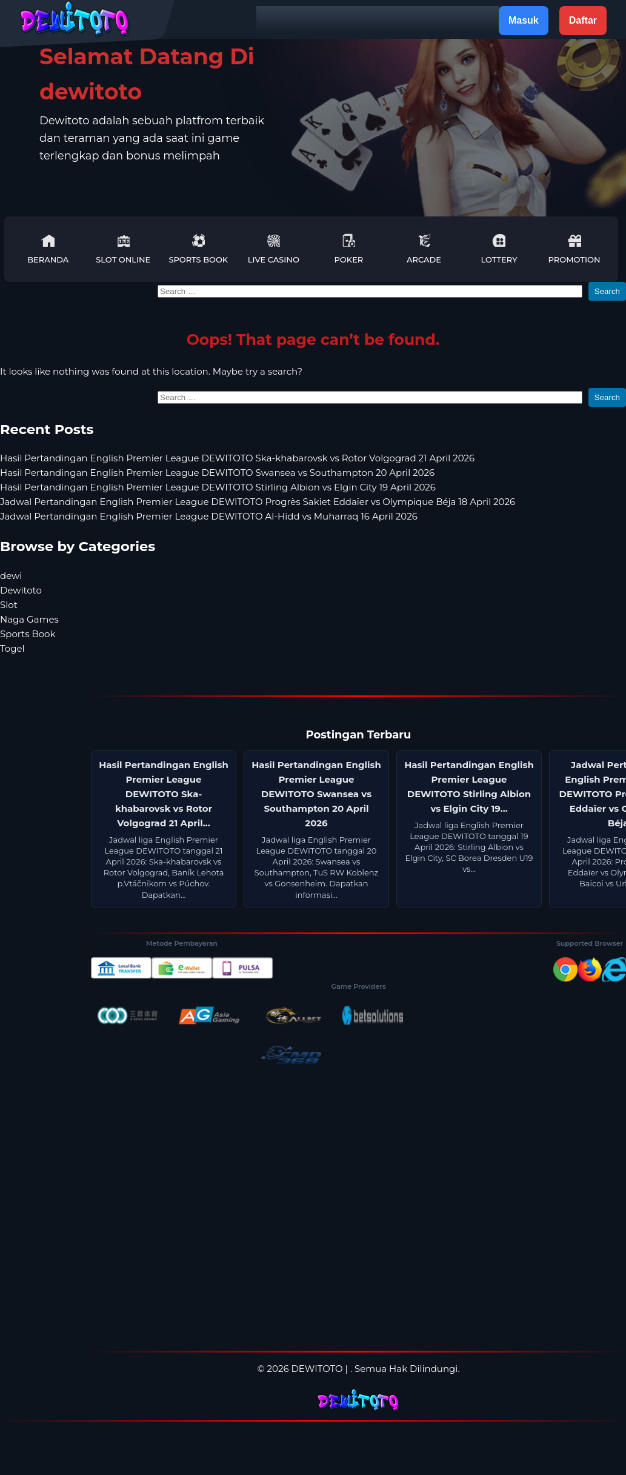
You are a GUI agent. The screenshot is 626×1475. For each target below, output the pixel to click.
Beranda (47, 248)
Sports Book (198, 248)
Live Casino (273, 248)
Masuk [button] (523, 20)
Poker (348, 248)
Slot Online (123, 248)
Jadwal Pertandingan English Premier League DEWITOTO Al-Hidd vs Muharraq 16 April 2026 (209, 516)
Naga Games (29, 619)
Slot (9, 604)
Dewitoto (21, 590)
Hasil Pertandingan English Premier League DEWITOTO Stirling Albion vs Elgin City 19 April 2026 (218, 487)
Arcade (424, 248)
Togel (12, 648)
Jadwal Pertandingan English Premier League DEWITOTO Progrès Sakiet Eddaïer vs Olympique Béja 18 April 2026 (257, 501)
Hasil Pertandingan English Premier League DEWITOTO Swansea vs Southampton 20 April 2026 (217, 472)
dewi (11, 575)
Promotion (574, 248)
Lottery (499, 248)
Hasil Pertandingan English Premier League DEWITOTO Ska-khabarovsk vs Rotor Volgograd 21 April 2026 (237, 458)
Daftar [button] (583, 20)
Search (607, 291)
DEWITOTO (316, 1368)
